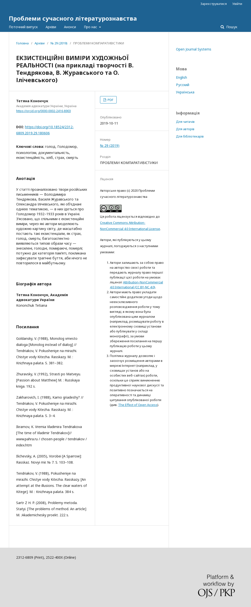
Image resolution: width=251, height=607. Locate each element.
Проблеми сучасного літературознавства (73, 18)
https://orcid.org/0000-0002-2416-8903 (43, 111)
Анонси (70, 27)
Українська (185, 92)
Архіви (51, 27)
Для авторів (185, 129)
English (181, 77)
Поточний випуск (23, 27)
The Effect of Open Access (137, 405)
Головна (22, 43)
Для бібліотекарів (190, 136)
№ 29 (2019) (58, 43)
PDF (110, 100)
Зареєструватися (214, 3)
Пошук (231, 27)
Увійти (237, 3)
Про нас (91, 27)
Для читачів (185, 121)
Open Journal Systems (193, 49)
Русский (182, 84)
